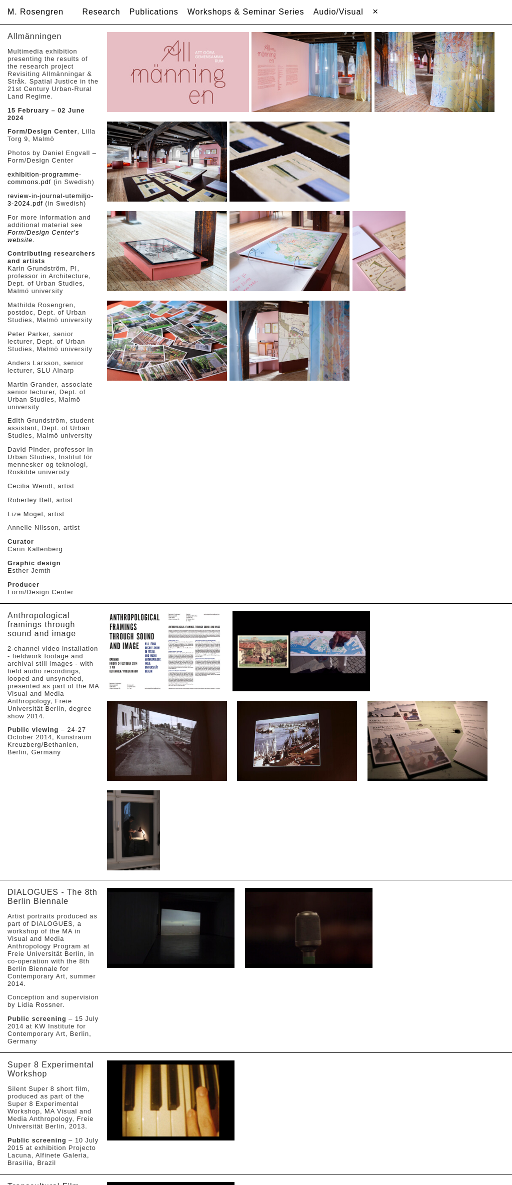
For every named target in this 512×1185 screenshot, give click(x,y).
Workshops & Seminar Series (246, 12)
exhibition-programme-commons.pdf (45, 178)
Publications (154, 12)
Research (101, 12)
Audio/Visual (339, 12)
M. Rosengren (36, 12)
